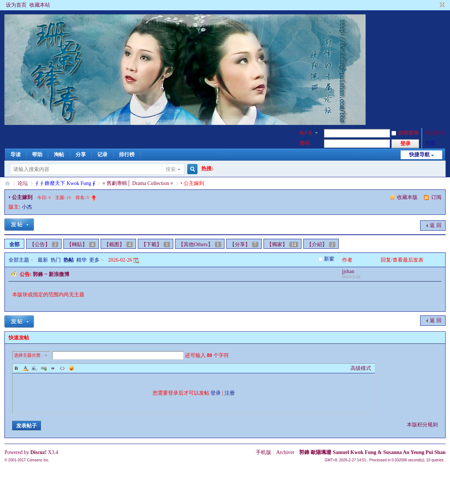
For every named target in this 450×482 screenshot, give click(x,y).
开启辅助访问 (435, 5)
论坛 (23, 183)
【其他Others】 (199, 244)
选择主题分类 (27, 355)
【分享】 (244, 244)
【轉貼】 (81, 244)
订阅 (436, 197)
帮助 (37, 154)
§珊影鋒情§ (7, 183)
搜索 (170, 169)
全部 (14, 244)
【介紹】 (321, 244)
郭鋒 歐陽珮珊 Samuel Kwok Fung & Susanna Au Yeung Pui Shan (372, 452)
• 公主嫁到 (20, 197)
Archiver (285, 452)
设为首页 (16, 5)
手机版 (263, 452)
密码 (305, 143)
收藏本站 (39, 5)
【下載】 (155, 244)
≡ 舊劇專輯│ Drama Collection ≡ (137, 183)
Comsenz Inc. (38, 460)
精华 (81, 260)
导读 (15, 154)
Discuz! (38, 452)
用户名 (306, 133)
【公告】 (43, 244)
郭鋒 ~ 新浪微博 (51, 274)
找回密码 (435, 133)
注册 (430, 143)
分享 (81, 154)
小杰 (27, 207)
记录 (102, 154)
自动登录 (405, 133)
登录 (215, 393)
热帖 (68, 260)
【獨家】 (282, 244)
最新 (43, 260)
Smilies (71, 368)
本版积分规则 (422, 424)
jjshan (348, 271)
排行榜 (127, 154)
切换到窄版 (441, 5)
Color (25, 368)
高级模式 (360, 368)
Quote (53, 368)
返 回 (436, 225)
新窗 (329, 259)
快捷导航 (419, 154)
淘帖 (59, 154)
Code (62, 368)
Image (34, 368)
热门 (55, 260)
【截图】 (118, 244)
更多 (94, 260)
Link (44, 368)
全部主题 (18, 260)
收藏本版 (408, 197)
